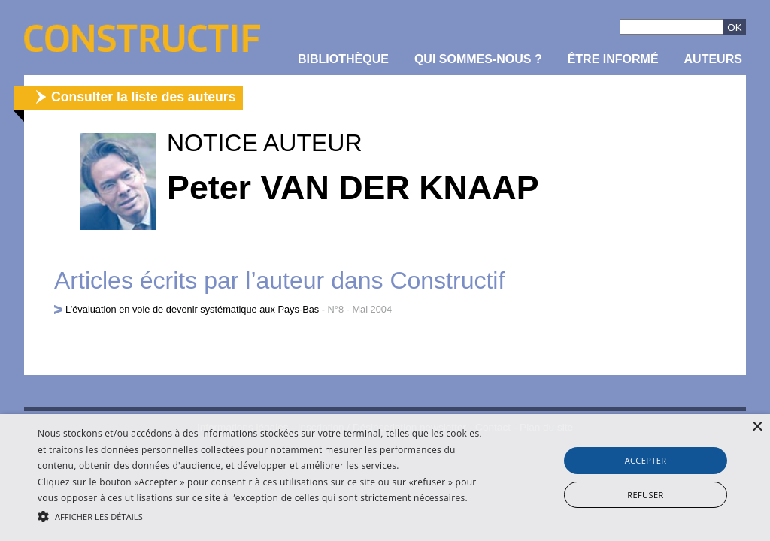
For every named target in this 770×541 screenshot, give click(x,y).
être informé (613, 59)
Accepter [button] (646, 460)
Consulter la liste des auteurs (143, 96)
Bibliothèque (343, 59)
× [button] (756, 427)
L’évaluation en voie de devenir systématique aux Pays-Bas (192, 309)
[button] (264, 515)
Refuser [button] (645, 494)
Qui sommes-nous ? (478, 59)
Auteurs (713, 59)
